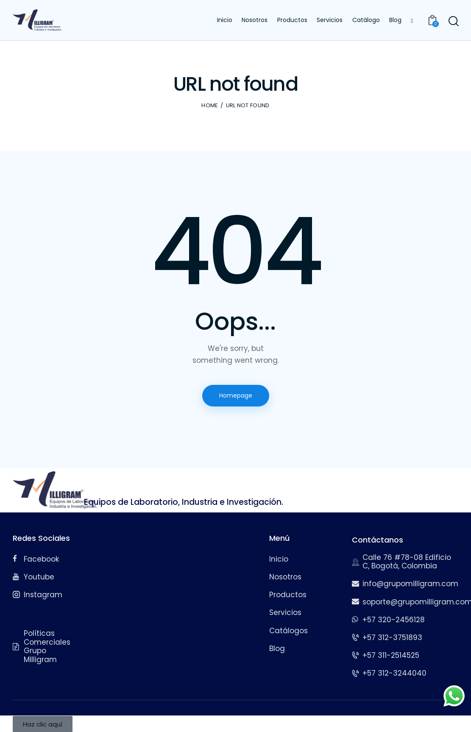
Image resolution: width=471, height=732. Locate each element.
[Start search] (453, 21)
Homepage (235, 395)
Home (209, 105)
